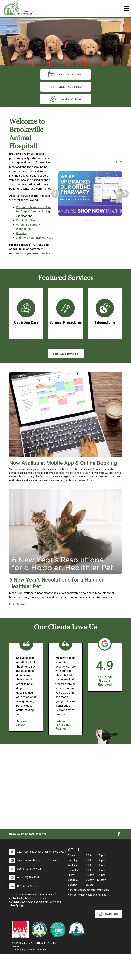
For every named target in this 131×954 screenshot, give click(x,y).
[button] (117, 161)
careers (108, 914)
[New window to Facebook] (119, 834)
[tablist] (90, 220)
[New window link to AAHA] (21, 929)
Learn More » (86, 480)
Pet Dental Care (26, 220)
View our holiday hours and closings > (88, 894)
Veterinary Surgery (28, 224)
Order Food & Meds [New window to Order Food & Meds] (65, 87)
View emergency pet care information (88, 889)
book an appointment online (31, 253)
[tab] (86, 220)
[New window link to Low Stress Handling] (40, 929)
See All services (65, 353)
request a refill (65, 99)
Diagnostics (23, 229)
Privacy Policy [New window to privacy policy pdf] (18, 949)
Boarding (22, 233)
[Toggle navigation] (126, 9)
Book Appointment (65, 74)
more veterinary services (37, 237)
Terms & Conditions (36, 949)
